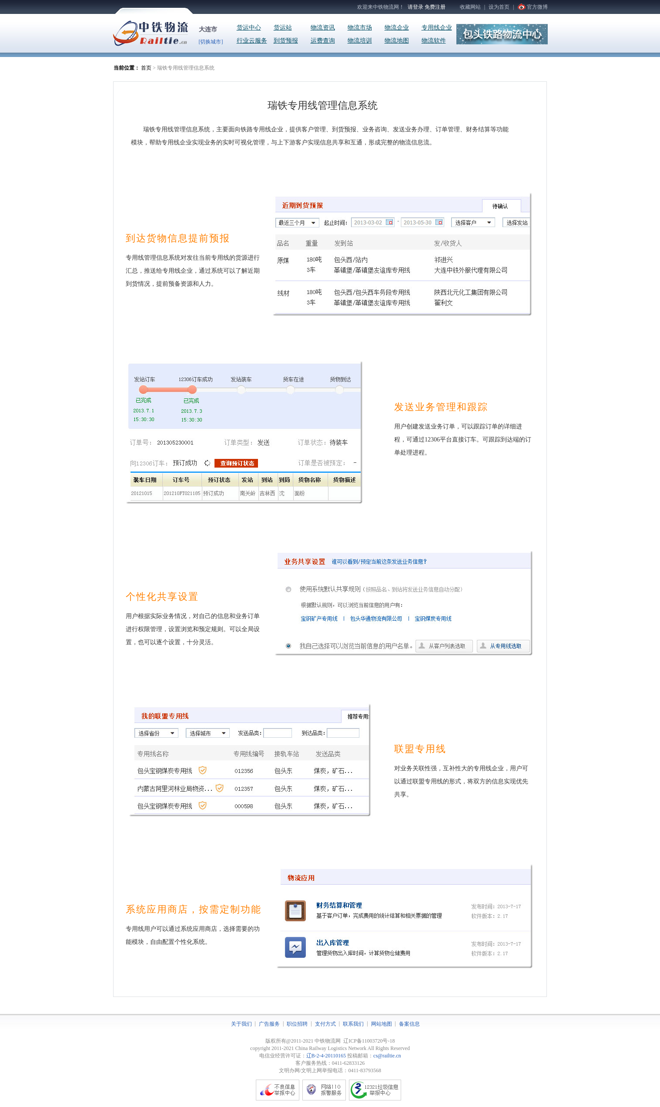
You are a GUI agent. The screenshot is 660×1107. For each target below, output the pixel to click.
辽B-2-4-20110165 (326, 1056)
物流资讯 (323, 27)
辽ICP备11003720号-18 (369, 1041)
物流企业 (397, 27)
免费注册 (435, 7)
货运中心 (249, 27)
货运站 (283, 27)
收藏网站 (470, 7)
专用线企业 (437, 27)
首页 (146, 68)
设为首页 (499, 7)
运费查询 (323, 40)
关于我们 (241, 1024)
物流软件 (434, 40)
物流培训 (360, 40)
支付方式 (325, 1024)
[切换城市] (211, 42)
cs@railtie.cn (387, 1056)
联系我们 (353, 1024)
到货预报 (286, 40)
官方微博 (537, 7)
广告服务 (269, 1024)
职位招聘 (297, 1024)
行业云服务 (252, 40)
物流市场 (360, 27)
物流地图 (397, 40)
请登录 (415, 7)
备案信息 (409, 1024)
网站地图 (381, 1024)
